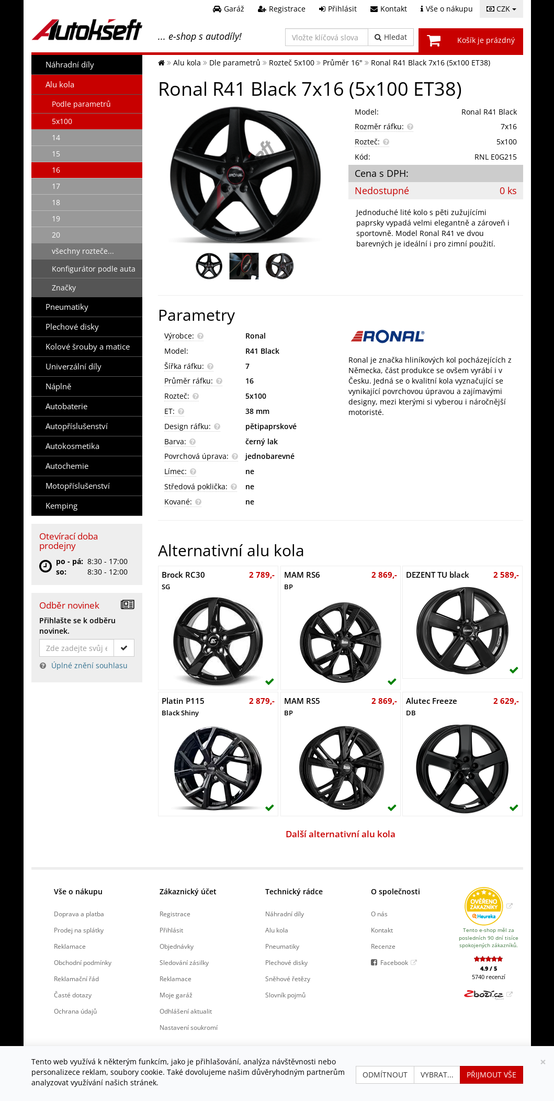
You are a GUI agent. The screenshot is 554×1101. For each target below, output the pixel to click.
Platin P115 (183, 706)
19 (56, 218)
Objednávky (177, 946)
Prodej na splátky (79, 930)
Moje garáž (176, 995)
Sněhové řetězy (287, 978)
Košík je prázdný (486, 40)
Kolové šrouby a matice (88, 346)
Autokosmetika (72, 446)
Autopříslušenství (77, 426)
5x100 (62, 121)
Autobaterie (66, 406)
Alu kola (60, 84)
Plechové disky (72, 326)
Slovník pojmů (285, 995)
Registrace (175, 913)
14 (56, 137)
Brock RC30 (183, 580)
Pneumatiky (67, 306)
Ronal (255, 336)
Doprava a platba (79, 913)
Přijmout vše (491, 1075)
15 (56, 154)
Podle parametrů (81, 104)
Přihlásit (171, 930)
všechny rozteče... (83, 251)
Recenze (383, 946)
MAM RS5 (302, 706)
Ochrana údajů (75, 1011)
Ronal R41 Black (489, 112)
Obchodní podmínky (82, 962)
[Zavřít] (543, 1062)
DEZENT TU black (437, 574)
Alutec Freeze (431, 706)
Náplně (58, 386)
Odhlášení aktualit (186, 1011)
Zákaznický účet (188, 891)
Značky (64, 288)
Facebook (394, 962)
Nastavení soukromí (189, 1027)
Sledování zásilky (184, 962)
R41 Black (262, 351)
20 (56, 235)
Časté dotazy (73, 995)
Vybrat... (437, 1075)
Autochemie (67, 465)
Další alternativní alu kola (340, 834)
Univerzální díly (73, 366)
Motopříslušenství (78, 485)
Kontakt (382, 930)
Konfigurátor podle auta (93, 269)
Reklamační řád (76, 978)
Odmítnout (385, 1075)
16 (56, 170)
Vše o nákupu (78, 891)
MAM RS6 (302, 580)
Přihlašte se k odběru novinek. (77, 625)
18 (56, 202)
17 (56, 186)
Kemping (61, 505)
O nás (379, 913)
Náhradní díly (70, 64)
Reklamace (70, 946)
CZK (501, 9)
